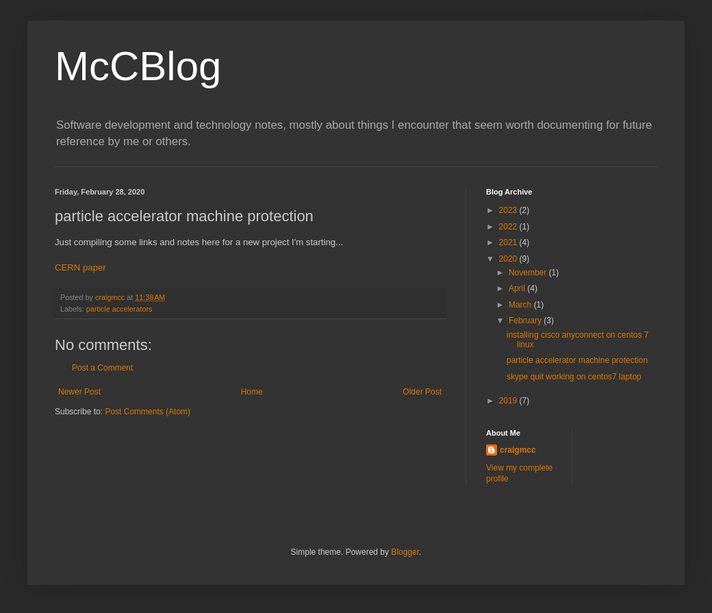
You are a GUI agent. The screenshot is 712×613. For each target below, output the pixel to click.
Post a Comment (102, 368)
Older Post (422, 392)
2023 (509, 210)
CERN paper (80, 267)
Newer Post (79, 392)
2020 (509, 259)
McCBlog (138, 66)
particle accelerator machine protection (577, 360)
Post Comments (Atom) (147, 411)
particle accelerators (119, 309)
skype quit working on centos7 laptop (574, 376)
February (526, 320)
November (529, 272)
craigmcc (518, 450)
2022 (509, 227)
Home (252, 392)
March (521, 305)
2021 (509, 242)
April (518, 288)
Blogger (405, 552)
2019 (509, 400)
